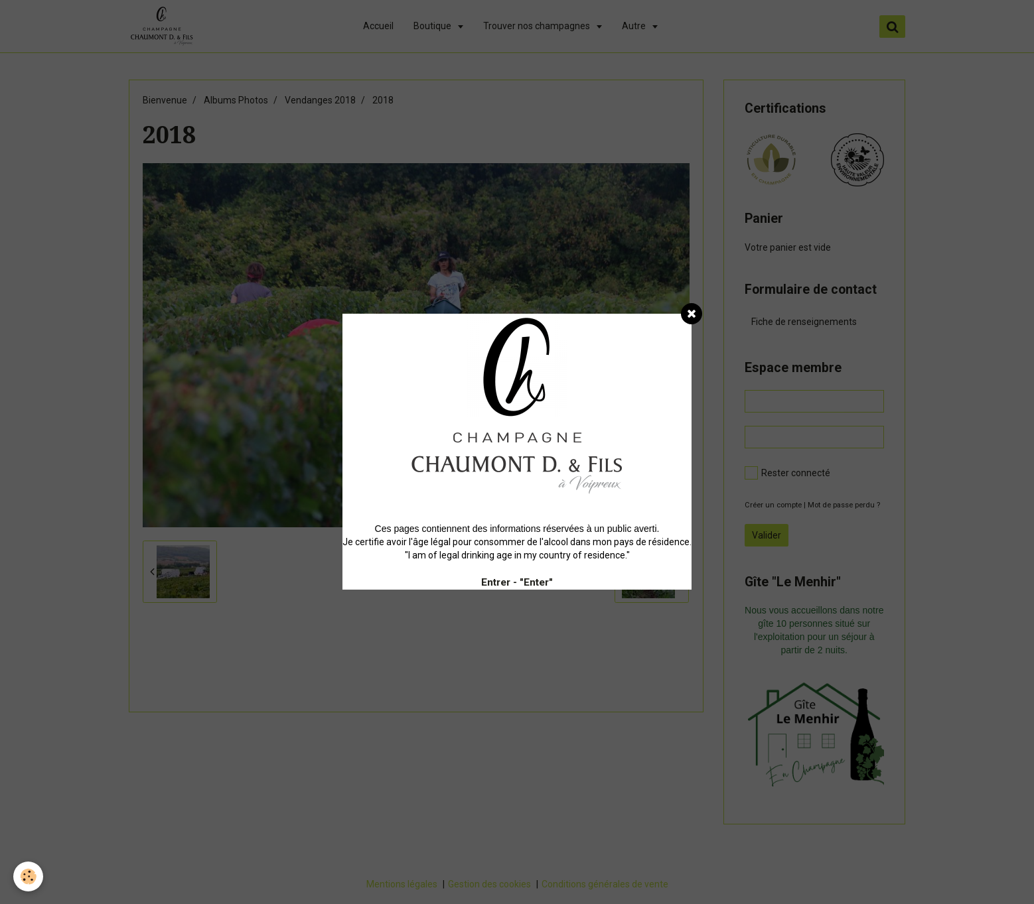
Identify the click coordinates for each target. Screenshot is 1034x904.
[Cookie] (28, 876)
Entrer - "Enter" (517, 582)
